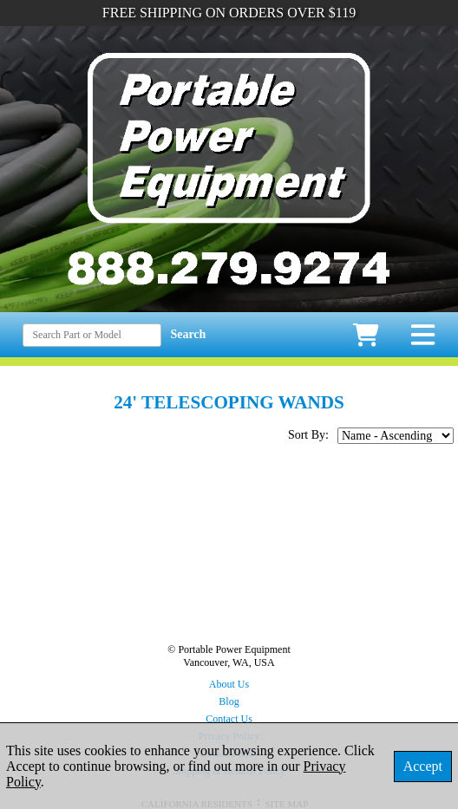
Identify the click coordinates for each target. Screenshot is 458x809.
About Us (229, 684)
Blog (229, 701)
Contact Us (229, 719)
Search (188, 334)
